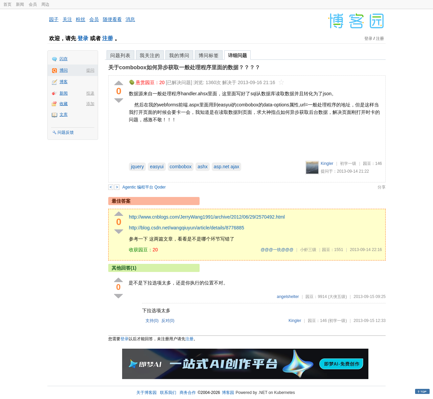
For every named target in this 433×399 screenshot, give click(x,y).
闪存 (64, 58)
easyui (156, 166)
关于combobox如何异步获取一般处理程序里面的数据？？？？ (184, 67)
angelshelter (288, 296)
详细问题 (237, 55)
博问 (64, 70)
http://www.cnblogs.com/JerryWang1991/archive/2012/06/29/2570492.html (207, 217)
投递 (90, 93)
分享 (382, 187)
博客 (64, 81)
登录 (82, 38)
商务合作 (188, 392)
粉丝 (80, 19)
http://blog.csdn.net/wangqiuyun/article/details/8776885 (186, 227)
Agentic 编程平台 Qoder (144, 187)
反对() (168, 320)
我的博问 (179, 55)
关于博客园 (146, 392)
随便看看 (112, 19)
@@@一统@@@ (276, 249)
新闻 (20, 4)
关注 (67, 19)
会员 (33, 4)
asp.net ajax (227, 166)
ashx (203, 166)
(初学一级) (337, 320)
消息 (130, 19)
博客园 (228, 392)
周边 (45, 4)
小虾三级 (308, 249)
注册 (107, 38)
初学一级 (348, 163)
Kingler (327, 163)
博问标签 (209, 55)
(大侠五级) (337, 296)
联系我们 (168, 392)
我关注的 (150, 55)
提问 (90, 70)
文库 (64, 114)
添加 (90, 103)
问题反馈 (66, 132)
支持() (152, 320)
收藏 (64, 103)
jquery (137, 166)
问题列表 (120, 55)
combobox (181, 166)
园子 (54, 19)
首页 (7, 4)
